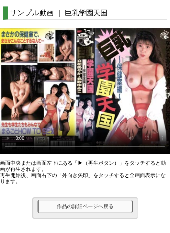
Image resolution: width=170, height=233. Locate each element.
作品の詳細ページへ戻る (85, 206)
